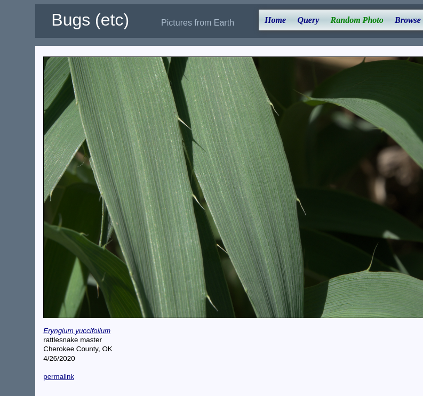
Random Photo (357, 20)
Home (275, 20)
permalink (58, 377)
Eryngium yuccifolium (76, 331)
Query (308, 20)
